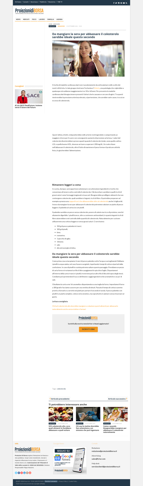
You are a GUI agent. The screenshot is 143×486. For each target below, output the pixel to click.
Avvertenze (34, 2)
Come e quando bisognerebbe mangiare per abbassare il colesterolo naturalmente (114, 429)
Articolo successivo (117, 399)
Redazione (61, 26)
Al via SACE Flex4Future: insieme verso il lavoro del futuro (28, 106)
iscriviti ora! (88, 329)
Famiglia (50, 19)
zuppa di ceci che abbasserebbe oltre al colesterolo (88, 201)
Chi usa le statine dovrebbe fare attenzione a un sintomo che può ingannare (87, 428)
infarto (97, 88)
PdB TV (60, 2)
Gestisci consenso (51, 481)
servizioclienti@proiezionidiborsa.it (106, 467)
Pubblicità (43, 2)
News (18, 19)
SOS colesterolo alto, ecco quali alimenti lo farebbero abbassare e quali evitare (60, 428)
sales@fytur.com (98, 459)
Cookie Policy (73, 481)
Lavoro (42, 19)
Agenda (59, 19)
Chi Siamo (18, 2)
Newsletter (52, 2)
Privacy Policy (63, 481)
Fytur (43, 484)
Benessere (56, 24)
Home (50, 24)
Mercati (26, 19)
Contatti (26, 2)
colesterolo (61, 389)
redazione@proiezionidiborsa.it (104, 451)
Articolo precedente (60, 399)
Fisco (34, 19)
